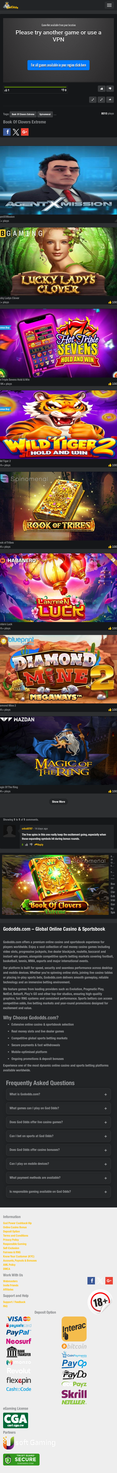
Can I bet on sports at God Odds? (32, 1136)
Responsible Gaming (14, 1244)
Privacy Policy (11, 1239)
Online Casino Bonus (15, 1227)
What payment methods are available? (35, 1178)
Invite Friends (10, 1285)
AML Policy (9, 1264)
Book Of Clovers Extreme (23, 114)
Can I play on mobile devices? (29, 1164)
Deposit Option (11, 1231)
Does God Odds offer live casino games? (36, 1122)
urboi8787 (27, 828)
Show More (58, 801)
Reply (39, 844)
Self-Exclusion (11, 1248)
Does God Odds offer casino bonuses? (35, 1150)
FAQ (5, 1306)
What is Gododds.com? (25, 1094)
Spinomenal (45, 114)
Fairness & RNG (12, 1252)
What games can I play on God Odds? (34, 1108)
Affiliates (8, 1289)
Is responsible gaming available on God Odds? (40, 1192)
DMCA (6, 1269)
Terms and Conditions (15, 1235)
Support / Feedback (14, 1302)
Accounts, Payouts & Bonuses (20, 1260)
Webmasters (10, 1281)
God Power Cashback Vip (17, 1223)
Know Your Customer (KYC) (18, 1256)
